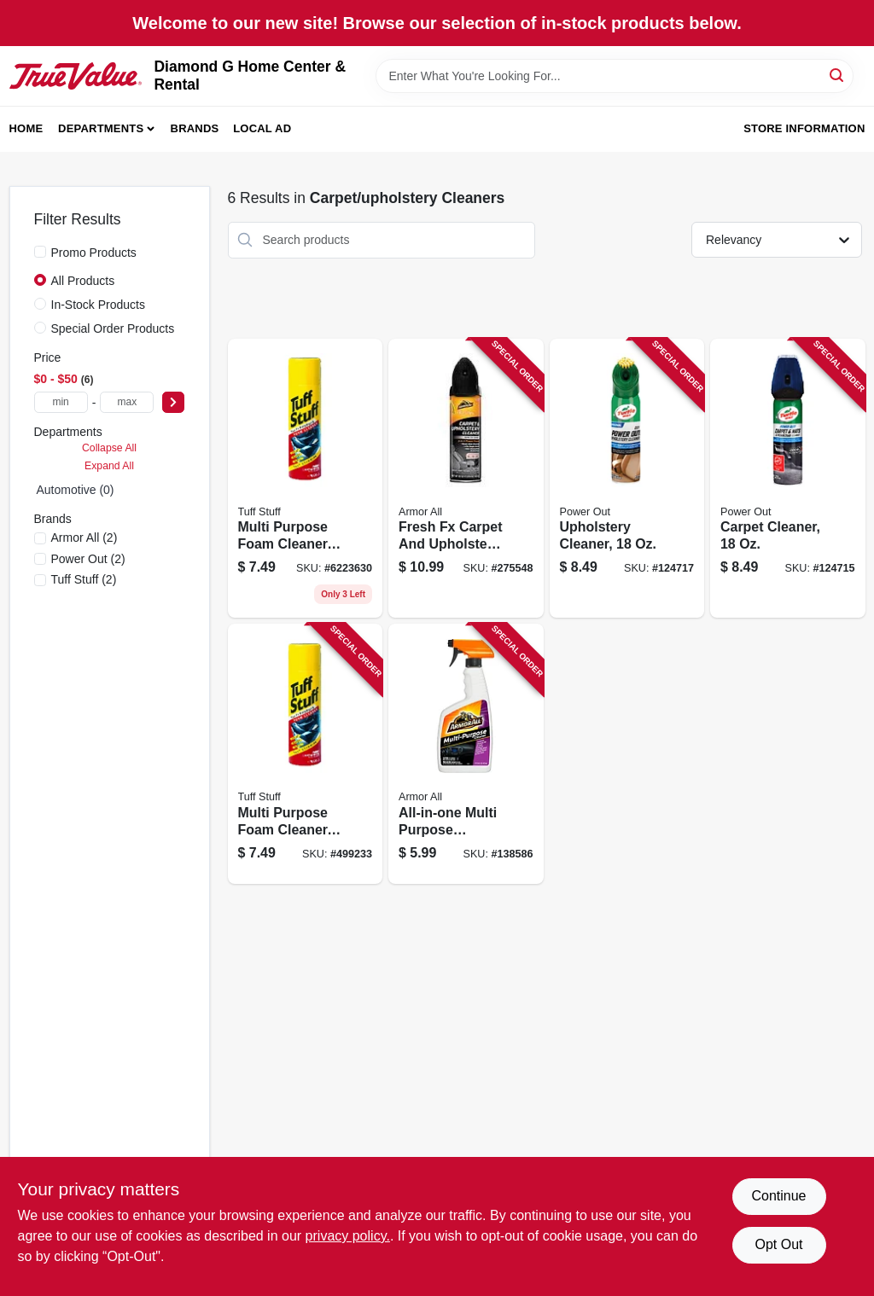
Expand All (109, 466)
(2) (84, 537)
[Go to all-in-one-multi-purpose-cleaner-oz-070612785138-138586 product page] (466, 754)
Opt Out (778, 1244)
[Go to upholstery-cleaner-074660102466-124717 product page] (627, 479)
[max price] (127, 402)
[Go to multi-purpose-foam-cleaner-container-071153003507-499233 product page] (305, 754)
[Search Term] (615, 76)
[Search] (837, 75)
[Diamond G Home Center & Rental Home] (76, 75)
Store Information (804, 128)
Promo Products (94, 252)
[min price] (61, 402)
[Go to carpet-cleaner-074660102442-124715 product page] (787, 479)
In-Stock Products (98, 304)
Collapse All (109, 448)
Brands (195, 128)
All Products (83, 280)
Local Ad (262, 128)
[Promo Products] (40, 252)
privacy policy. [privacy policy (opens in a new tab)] (348, 1236)
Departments (100, 128)
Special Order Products (113, 328)
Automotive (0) (75, 490)
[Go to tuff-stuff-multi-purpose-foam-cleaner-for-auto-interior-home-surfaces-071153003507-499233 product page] (305, 479)
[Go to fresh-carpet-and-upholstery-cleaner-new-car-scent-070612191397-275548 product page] (466, 479)
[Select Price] (173, 402)
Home (26, 128)
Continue (778, 1195)
